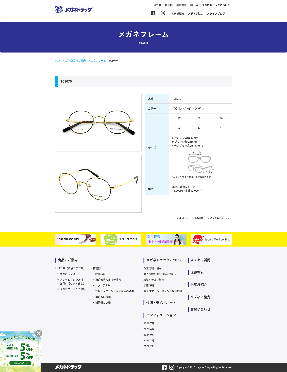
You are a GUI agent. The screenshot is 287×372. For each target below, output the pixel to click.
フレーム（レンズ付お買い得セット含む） (73, 281)
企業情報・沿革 (153, 268)
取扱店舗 (100, 274)
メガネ (157, 5)
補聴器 (169, 5)
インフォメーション (161, 315)
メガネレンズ (67, 274)
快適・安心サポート (161, 303)
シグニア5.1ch (103, 285)
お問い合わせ (200, 309)
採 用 (194, 5)
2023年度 (149, 340)
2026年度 (149, 323)
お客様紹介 (177, 13)
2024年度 (149, 334)
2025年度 (149, 329)
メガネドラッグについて (216, 5)
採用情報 (149, 285)
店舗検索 (181, 5)
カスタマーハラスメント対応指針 (163, 291)
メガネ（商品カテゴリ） (72, 268)
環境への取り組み (154, 279)
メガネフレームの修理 (73, 289)
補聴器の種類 (103, 296)
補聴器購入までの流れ (108, 279)
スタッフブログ (216, 13)
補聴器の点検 (103, 302)
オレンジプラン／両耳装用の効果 (114, 291)
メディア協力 (195, 13)
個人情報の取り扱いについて (160, 274)
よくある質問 (200, 260)
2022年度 (149, 346)
